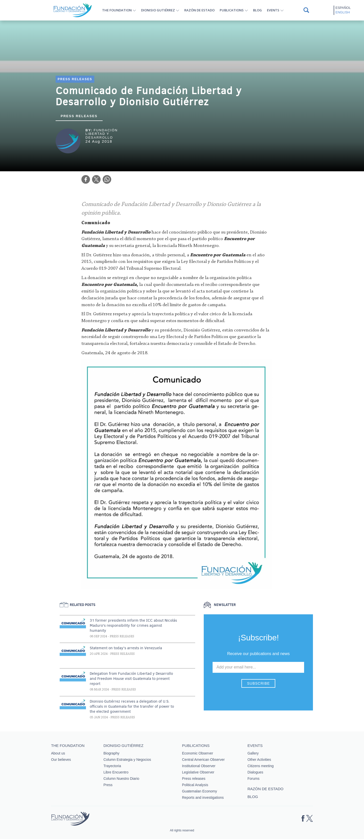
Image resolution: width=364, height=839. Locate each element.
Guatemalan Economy (199, 791)
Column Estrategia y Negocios (127, 760)
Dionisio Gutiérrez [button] (158, 10)
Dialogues (255, 772)
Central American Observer (203, 760)
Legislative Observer (198, 772)
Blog (257, 10)
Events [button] (273, 10)
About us (58, 753)
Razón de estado (199, 10)
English (342, 12)
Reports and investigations (203, 797)
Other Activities (259, 760)
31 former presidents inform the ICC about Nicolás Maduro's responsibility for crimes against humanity (133, 625)
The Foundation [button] (117, 10)
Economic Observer (197, 753)
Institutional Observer (198, 766)
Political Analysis (195, 785)
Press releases (79, 116)
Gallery (253, 753)
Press (107, 785)
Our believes (61, 760)
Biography (111, 753)
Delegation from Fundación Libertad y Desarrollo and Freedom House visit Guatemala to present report (131, 678)
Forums (253, 779)
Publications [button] (232, 10)
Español (343, 8)
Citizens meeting (260, 766)
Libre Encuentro (115, 772)
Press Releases (75, 79)
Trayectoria (112, 766)
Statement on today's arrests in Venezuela (126, 648)
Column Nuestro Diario (121, 779)
